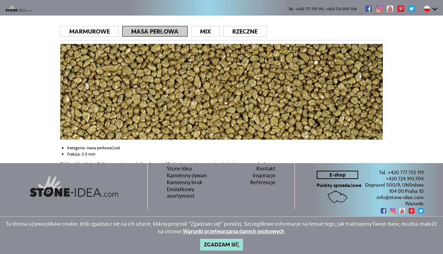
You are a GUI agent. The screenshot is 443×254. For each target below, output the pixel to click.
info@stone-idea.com (400, 197)
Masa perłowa (155, 32)
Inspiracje (264, 175)
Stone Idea (179, 168)
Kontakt (265, 168)
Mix (205, 32)
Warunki (414, 203)
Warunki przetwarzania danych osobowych (233, 231)
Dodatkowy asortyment (181, 192)
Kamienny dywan (187, 175)
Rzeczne (244, 32)
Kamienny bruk (184, 182)
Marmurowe (89, 32)
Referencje (262, 182)
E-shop (337, 175)
